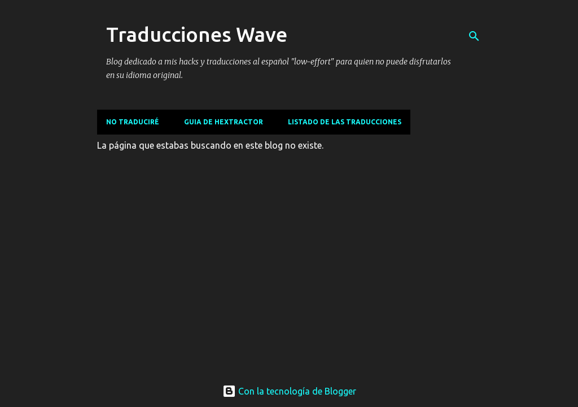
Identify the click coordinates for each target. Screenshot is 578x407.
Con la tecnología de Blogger (289, 391)
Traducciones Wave (196, 34)
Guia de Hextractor (223, 121)
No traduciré (132, 121)
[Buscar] (474, 36)
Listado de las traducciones (344, 121)
